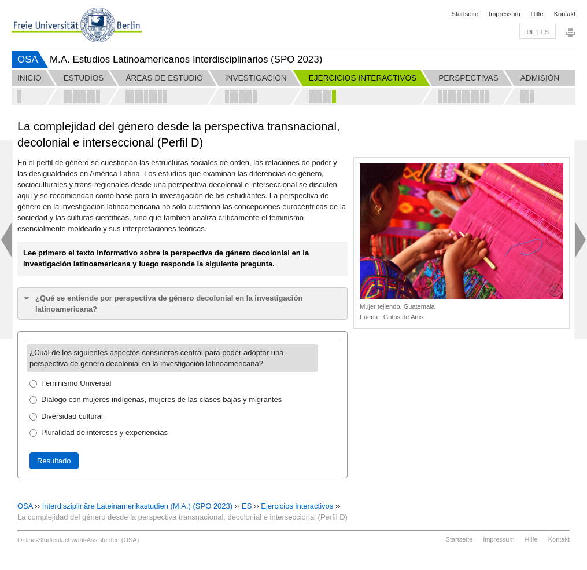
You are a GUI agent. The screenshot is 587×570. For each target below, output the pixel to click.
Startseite (465, 13)
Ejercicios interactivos (297, 506)
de (530, 31)
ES (247, 506)
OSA (27, 59)
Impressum (504, 13)
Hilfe (537, 13)
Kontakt (564, 13)
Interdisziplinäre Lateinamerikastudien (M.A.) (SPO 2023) (137, 506)
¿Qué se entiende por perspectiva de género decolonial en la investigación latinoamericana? (168, 303)
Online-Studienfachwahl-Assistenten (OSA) (78, 539)
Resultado (54, 460)
